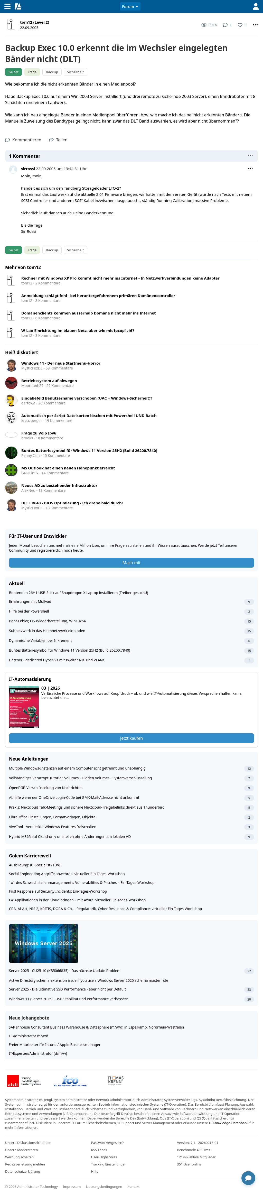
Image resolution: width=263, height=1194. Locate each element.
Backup (52, 72)
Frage (32, 72)
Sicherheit (75, 72)
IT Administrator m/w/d (28, 1035)
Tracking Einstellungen (109, 1164)
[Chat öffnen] (248, 1178)
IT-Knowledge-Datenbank (229, 1123)
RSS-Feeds (99, 1149)
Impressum (72, 1186)
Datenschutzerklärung (22, 1171)
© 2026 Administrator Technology (31, 1186)
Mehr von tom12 (23, 267)
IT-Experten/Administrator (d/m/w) (38, 1053)
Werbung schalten (19, 1157)
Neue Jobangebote (29, 1018)
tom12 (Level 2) (34, 22)
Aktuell (17, 583)
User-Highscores (104, 1157)
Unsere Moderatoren (21, 1149)
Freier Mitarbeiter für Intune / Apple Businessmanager (54, 1044)
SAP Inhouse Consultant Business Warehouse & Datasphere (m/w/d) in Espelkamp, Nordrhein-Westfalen (96, 1027)
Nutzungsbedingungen (104, 1186)
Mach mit (131, 563)
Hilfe (94, 1171)
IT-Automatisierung (30, 679)
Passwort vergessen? (107, 1142)
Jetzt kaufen (131, 738)
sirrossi (28, 168)
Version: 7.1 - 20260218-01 (197, 1142)
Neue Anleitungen (29, 759)
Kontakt (133, 1186)
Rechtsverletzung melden (25, 1164)
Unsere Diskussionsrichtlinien (28, 1142)
